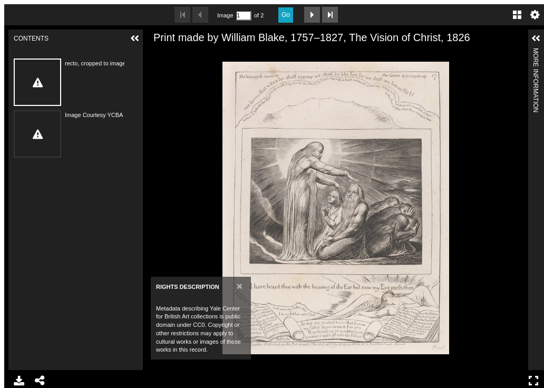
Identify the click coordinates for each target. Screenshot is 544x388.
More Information (535, 52)
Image (225, 15)
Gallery (517, 15)
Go (285, 14)
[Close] (239, 286)
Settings (535, 15)
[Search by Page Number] (243, 16)
